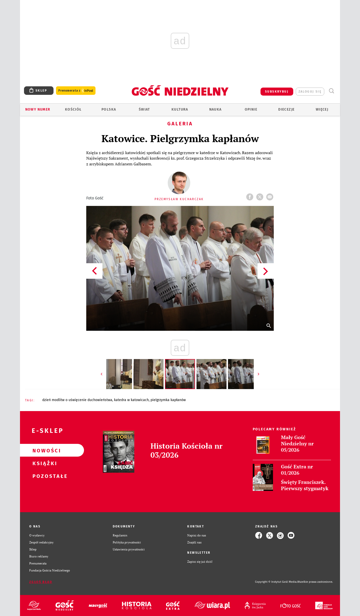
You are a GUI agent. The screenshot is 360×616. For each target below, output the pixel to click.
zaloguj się (310, 91)
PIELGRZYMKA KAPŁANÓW (168, 400)
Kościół (73, 109)
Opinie (251, 109)
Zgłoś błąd (40, 582)
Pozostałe (44, 476)
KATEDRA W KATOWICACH (131, 400)
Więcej (322, 109)
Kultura (180, 109)
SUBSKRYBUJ (276, 91)
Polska (109, 109)
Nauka (215, 109)
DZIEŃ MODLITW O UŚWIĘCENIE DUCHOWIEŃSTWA (77, 400)
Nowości (44, 450)
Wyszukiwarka (331, 91)
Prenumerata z (75, 91)
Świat (144, 109)
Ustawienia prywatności (129, 549)
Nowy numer (37, 109)
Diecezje (286, 109)
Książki (44, 463)
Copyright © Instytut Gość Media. (276, 581)
